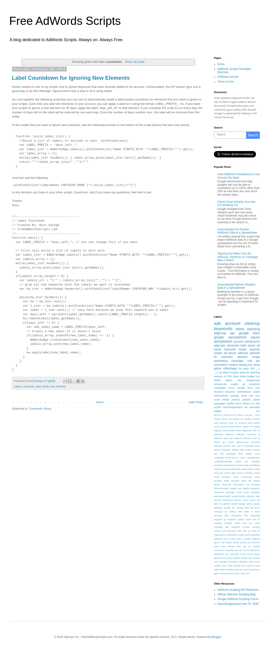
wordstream (254, 569)
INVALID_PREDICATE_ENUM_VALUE (233, 415)
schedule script (237, 554)
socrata (256, 558)
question (256, 542)
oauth (247, 535)
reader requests (249, 349)
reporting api (231, 550)
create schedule (245, 473)
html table (243, 511)
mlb (227, 527)
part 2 (240, 538)
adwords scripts (248, 357)
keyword (218, 391)
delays (256, 481)
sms (250, 558)
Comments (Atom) (40, 408)
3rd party (243, 368)
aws (234, 446)
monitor (246, 527)
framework (228, 500)
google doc (229, 507)
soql (216, 561)
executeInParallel (222, 496)
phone (229, 542)
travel (257, 565)
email (256, 364)
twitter (222, 569)
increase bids (221, 515)
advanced (233, 345)
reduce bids (234, 546)
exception (255, 492)
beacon (217, 449)
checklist (255, 461)
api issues (228, 442)
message (218, 527)
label (38, 386)
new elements (58, 386)
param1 (236, 399)
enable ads (235, 488)
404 (252, 368)
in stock (255, 511)
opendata (255, 535)
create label (230, 473)
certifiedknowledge (223, 461)
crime (235, 477)
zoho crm (244, 573)
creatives (226, 477)
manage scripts (232, 523)
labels (46, 386)
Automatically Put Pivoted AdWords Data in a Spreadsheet (237, 231)
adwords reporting (250, 372)
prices (236, 542)
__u (216, 372)
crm (258, 376)
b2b (230, 376)
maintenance (221, 395)
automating (220, 361)
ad (220, 372)
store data (227, 565)
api (232, 333)
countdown (28, 386)
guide (257, 507)
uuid (246, 569)
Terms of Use (225, 81)
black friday (239, 376)
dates (226, 481)
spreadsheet (223, 341)
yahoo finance (227, 573)
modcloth (235, 527)
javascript (255, 515)
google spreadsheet (230, 337)
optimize (218, 538)
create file (235, 469)
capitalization (253, 457)
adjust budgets (231, 372)
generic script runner (245, 500)
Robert (16, 86)
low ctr (256, 519)
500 (258, 411)
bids (242, 449)
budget (251, 376)
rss (244, 550)
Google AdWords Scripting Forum (238, 599)
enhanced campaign (224, 492)
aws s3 (240, 446)
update (218, 353)
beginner (226, 449)
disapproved (253, 380)
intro (246, 515)
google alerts (245, 503)
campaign (237, 361)
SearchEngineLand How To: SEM (237, 603)
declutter (235, 481)
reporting (253, 329)
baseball (249, 446)
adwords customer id (248, 434)
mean (257, 523)
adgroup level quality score (227, 430)
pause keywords (225, 349)
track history (247, 565)
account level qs (228, 423)
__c (258, 368)
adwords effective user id (247, 438)
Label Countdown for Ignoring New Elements (71, 78)
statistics (243, 561)
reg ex (247, 546)
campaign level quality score (243, 453)
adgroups (219, 345)
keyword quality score (239, 519)
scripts (217, 407)
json (257, 387)
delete (217, 380)
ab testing (246, 419)
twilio (216, 569)
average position (222, 446)
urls (241, 569)
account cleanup (242, 323)
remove (246, 403)
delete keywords (222, 484)
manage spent (238, 395)
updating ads (232, 569)
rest (240, 550)
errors (231, 387)
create (217, 469)
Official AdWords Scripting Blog (236, 594)
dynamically (220, 384)
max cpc (247, 523)
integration (236, 515)
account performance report (234, 426)
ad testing (255, 426)
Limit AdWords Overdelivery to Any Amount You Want (238, 176)
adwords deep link (223, 438)
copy (246, 465)
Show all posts (134, 61)
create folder (247, 469)
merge (225, 399)
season (236, 558)
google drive (245, 387)
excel (246, 492)
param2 (246, 399)
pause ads (219, 542)
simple (244, 558)
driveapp (255, 484)
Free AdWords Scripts (65, 20)
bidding (235, 449)
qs (249, 542)
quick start (220, 546)
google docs (249, 333)
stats (251, 561)
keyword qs (220, 519)
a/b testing (233, 419)
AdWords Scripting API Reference (238, 589)
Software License (228, 76)
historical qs (220, 511)
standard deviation (228, 561)
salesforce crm (221, 554)
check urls (242, 461)
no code (252, 531)
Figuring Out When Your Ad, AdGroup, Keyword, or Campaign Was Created (237, 257)
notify (241, 535)
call (221, 453)
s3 (248, 550)
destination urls (241, 484)
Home (100, 402)
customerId (246, 477)
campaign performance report (229, 457)
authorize (255, 442)
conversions (229, 465)
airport (217, 442)
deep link (247, 481)
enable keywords (251, 488)
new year (242, 531)
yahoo (217, 573)
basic (257, 446)
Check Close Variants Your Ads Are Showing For (236, 203)
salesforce (255, 550)
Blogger (216, 637)
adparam (229, 434)
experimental (238, 496)
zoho (237, 573)
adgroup (220, 333)
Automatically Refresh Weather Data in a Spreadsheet (236, 286)
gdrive (217, 368)
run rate (255, 403)
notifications (232, 535)
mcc (251, 395)
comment (218, 465)
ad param (230, 353)
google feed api (245, 507)
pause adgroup (252, 538)
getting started (231, 503)
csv (250, 364)
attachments (242, 442)
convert (239, 465)
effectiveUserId (221, 488)
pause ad (254, 345)
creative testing (237, 364)
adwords (243, 353)
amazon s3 (220, 376)
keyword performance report (242, 391)
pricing (243, 542)
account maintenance (246, 341)
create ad (225, 469)
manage (218, 523)
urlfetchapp (229, 368)
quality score (234, 403)
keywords (223, 328)
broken (248, 449)
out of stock (229, 538)
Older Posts (196, 402)
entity (239, 492)
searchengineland (232, 407)
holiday (232, 511)
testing (236, 565)
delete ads (233, 380)
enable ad (238, 384)
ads (217, 323)
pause (255, 337)
